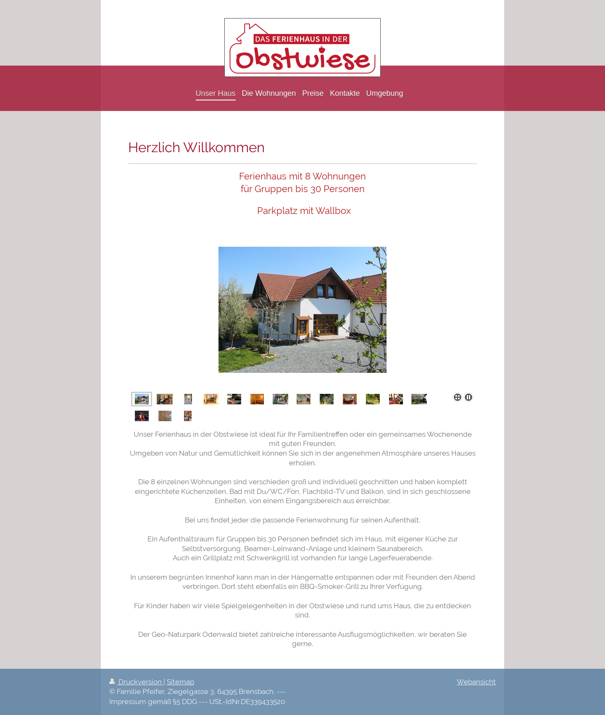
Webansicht (476, 682)
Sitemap (180, 682)
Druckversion (136, 682)
